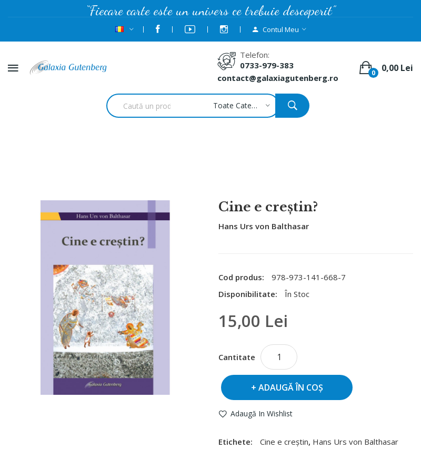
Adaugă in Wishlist (261, 413)
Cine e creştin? (297, 172)
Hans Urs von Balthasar (208, 172)
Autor (135, 172)
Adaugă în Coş (290, 387)
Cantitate (236, 357)
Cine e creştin (284, 441)
